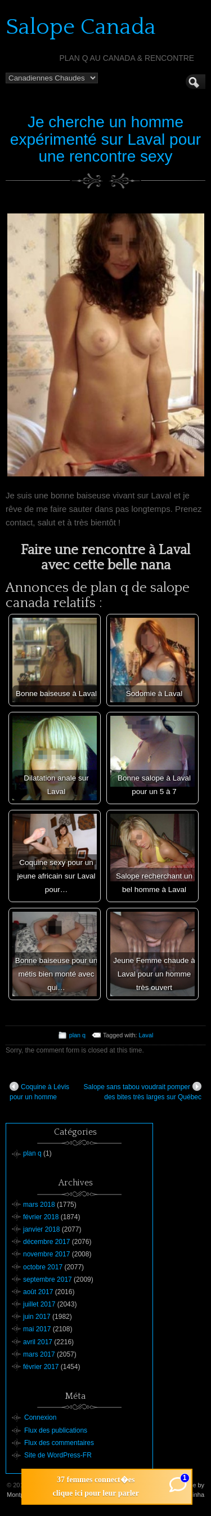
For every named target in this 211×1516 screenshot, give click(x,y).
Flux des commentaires (59, 1443)
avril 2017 (37, 1342)
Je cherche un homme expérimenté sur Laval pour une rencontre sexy (105, 139)
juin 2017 (37, 1317)
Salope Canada (81, 27)
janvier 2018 (41, 1229)
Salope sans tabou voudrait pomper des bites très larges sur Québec (142, 1091)
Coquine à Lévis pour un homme (39, 1091)
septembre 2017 (47, 1279)
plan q (77, 1035)
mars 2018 (39, 1205)
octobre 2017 (42, 1267)
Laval (146, 1035)
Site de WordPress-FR (58, 1455)
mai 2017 (37, 1329)
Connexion (40, 1417)
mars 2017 (39, 1354)
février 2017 (41, 1367)
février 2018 (41, 1217)
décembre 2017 (46, 1242)
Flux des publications (55, 1430)
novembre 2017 (46, 1254)
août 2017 (38, 1292)
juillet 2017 (39, 1304)
